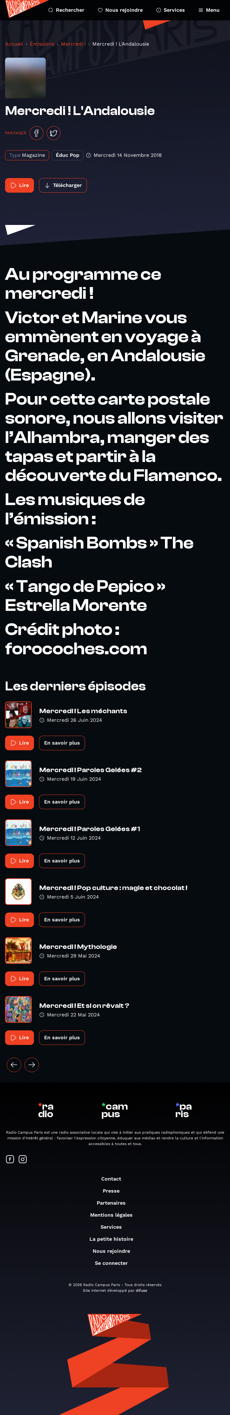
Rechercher (66, 10)
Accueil (14, 44)
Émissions (42, 44)
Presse (114, 1191)
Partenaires (114, 1203)
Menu (209, 10)
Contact (114, 1179)
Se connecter (114, 1263)
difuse (141, 1290)
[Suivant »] (32, 1065)
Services (170, 10)
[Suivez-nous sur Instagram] (23, 1159)
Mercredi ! (73, 44)
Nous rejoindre (120, 10)
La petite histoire (114, 1239)
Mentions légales (114, 1215)
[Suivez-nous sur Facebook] (10, 1159)
